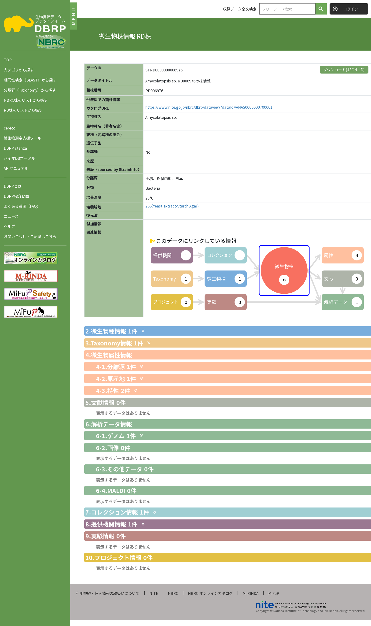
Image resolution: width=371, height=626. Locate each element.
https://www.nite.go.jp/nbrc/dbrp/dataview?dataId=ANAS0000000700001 (208, 107)
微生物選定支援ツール (22, 138)
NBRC (173, 593)
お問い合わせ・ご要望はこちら (30, 236)
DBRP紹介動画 (16, 196)
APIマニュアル (16, 168)
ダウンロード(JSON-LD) (344, 69)
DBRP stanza (15, 148)
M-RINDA (250, 593)
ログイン (350, 9)
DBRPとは (13, 186)
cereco (9, 128)
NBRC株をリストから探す (26, 100)
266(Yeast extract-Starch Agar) (172, 206)
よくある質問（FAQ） (22, 206)
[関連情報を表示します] (143, 331)
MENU (73, 16)
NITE (153, 593)
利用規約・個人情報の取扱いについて (108, 593)
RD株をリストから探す (23, 110)
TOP (8, 60)
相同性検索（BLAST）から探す (30, 80)
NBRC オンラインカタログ (210, 593)
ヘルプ (9, 226)
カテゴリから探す (19, 70)
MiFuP (273, 593)
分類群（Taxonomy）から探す (30, 90)
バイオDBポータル (19, 158)
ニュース (11, 216)
